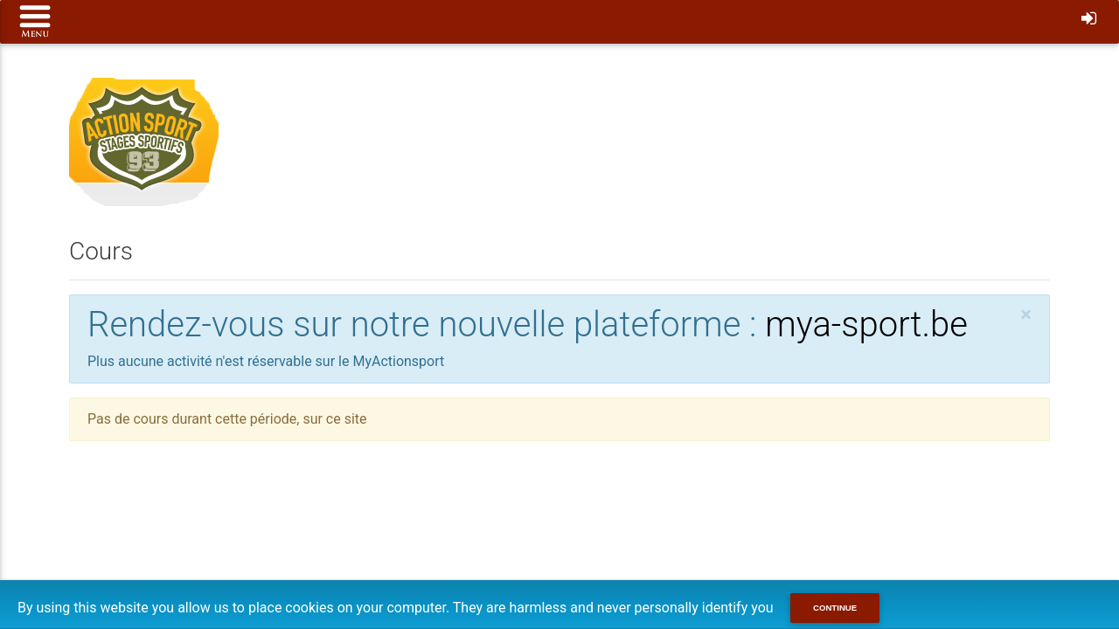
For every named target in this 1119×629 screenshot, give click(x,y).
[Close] (1026, 314)
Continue (835, 607)
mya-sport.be (866, 324)
